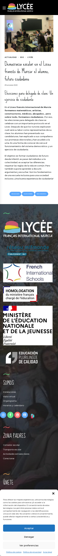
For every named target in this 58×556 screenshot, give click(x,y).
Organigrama (10, 401)
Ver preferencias (29, 545)
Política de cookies (13, 552)
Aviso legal (47, 552)
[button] (53, 493)
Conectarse (8, 458)
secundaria (41, 194)
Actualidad (11, 57)
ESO (22, 57)
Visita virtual (9, 396)
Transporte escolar (12, 449)
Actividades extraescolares (16, 454)
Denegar (29, 536)
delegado (15, 194)
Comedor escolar (11, 445)
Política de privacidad (32, 552)
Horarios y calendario (13, 405)
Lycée (30, 57)
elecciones (28, 194)
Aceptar (29, 528)
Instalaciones (9, 392)
